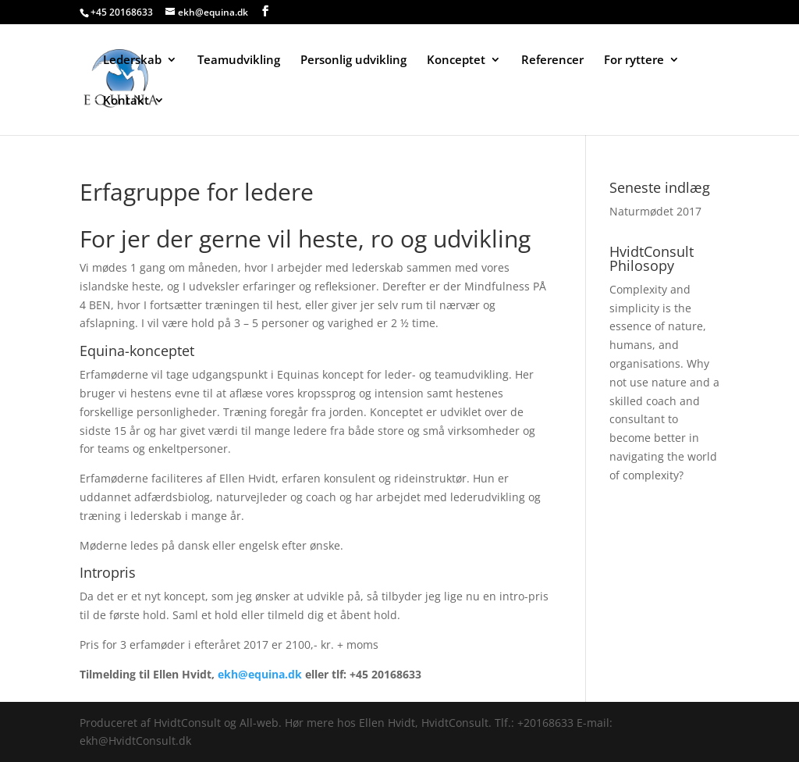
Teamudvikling (238, 60)
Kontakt (126, 101)
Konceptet (456, 60)
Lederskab (132, 60)
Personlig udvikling (353, 60)
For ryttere (634, 60)
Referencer (552, 60)
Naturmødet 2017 (655, 211)
